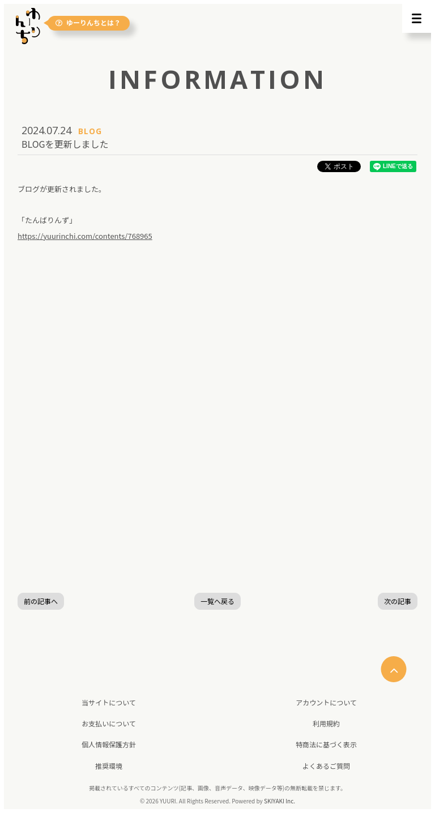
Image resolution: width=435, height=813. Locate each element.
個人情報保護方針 (109, 744)
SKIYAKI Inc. (279, 801)
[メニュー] (416, 18)
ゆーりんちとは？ (88, 23)
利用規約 (326, 723)
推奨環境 (108, 766)
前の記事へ (41, 601)
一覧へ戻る (217, 601)
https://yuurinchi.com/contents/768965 (85, 235)
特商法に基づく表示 (326, 744)
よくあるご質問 (326, 766)
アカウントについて (326, 702)
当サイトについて (109, 702)
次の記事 (397, 601)
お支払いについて (109, 723)
